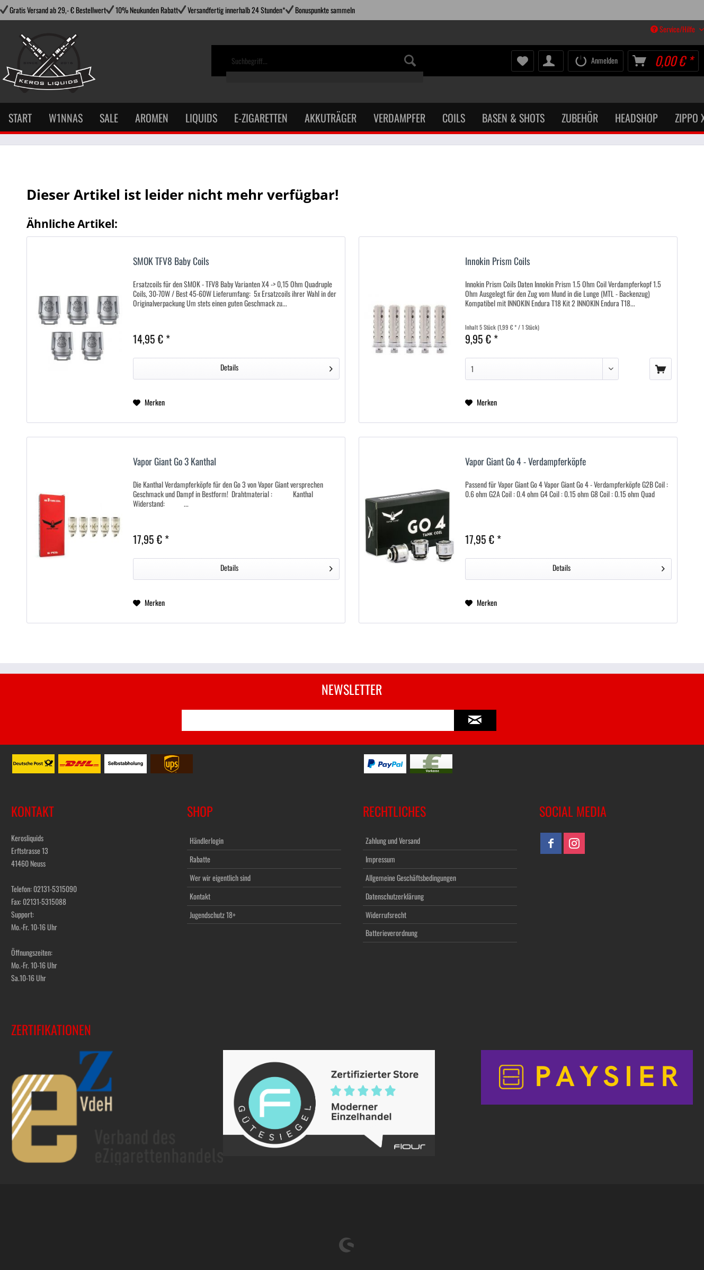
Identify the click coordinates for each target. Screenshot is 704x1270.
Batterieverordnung (391, 932)
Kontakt (200, 896)
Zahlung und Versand (393, 840)
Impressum (380, 859)
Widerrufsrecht (386, 914)
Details (276, 366)
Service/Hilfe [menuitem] (673, 28)
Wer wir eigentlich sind (220, 877)
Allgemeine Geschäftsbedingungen (411, 877)
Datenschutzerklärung (395, 896)
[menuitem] (324, 66)
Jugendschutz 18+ (213, 914)
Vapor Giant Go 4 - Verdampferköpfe (525, 462)
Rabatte (200, 859)
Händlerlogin (207, 840)
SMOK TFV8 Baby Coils (171, 261)
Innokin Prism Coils (497, 261)
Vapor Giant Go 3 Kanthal (174, 462)
